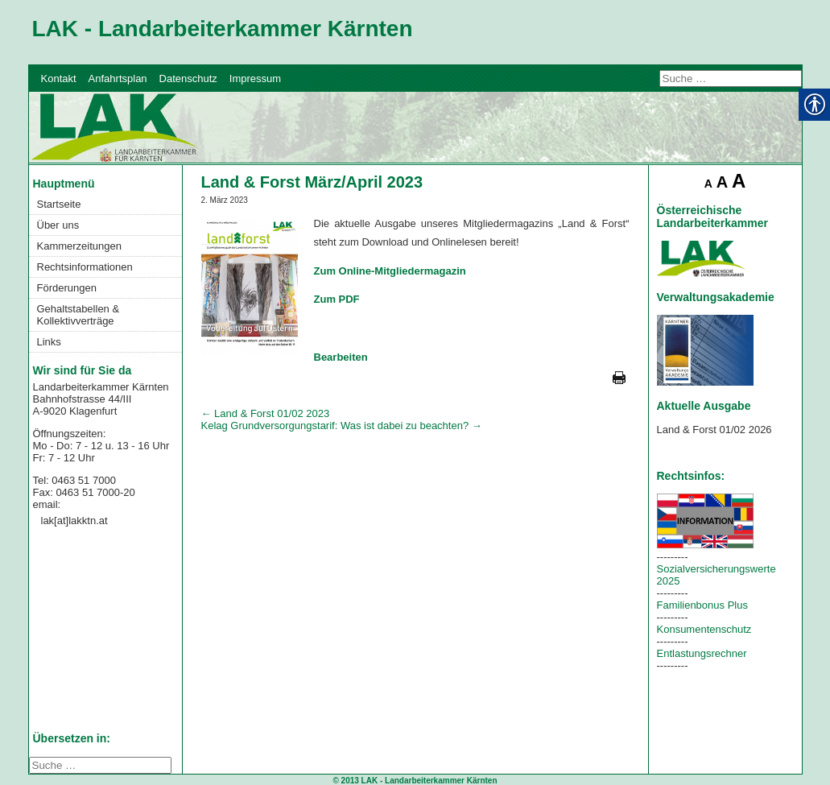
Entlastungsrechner (702, 653)
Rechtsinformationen (85, 267)
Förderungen (67, 288)
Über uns (58, 225)
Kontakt (58, 78)
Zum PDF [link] (337, 299)
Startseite (59, 204)
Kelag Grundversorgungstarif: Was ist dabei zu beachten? (341, 425)
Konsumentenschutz (704, 629)
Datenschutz (188, 78)
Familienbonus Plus (702, 605)
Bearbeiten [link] (341, 357)
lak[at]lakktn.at (74, 520)
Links (49, 342)
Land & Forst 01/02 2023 (265, 413)
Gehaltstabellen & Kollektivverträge (78, 315)
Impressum (255, 78)
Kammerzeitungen (79, 246)
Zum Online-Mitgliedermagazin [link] (390, 271)
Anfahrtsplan (118, 78)
